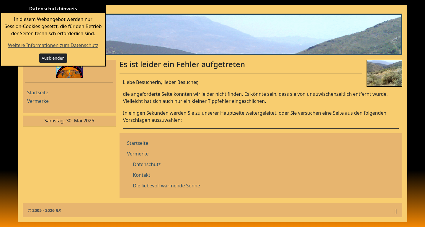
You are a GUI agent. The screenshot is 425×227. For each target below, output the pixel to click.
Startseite (37, 92)
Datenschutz (147, 164)
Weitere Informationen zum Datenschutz (53, 45)
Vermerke (38, 101)
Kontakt (142, 175)
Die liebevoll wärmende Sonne (166, 185)
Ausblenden (53, 58)
